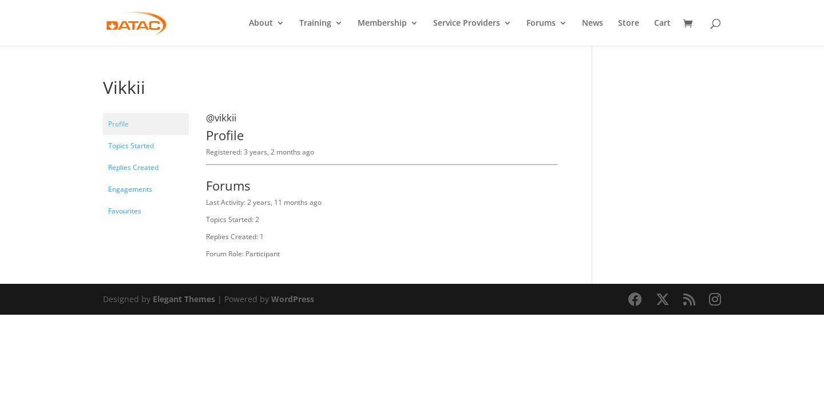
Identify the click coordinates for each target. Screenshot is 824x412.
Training (315, 23)
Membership (382, 23)
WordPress (292, 299)
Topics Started (131, 145)
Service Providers (466, 23)
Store (628, 23)
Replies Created (133, 167)
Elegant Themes (184, 299)
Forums (541, 23)
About (261, 23)
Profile (118, 124)
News (592, 23)
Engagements (130, 189)
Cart (662, 23)
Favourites (124, 211)
